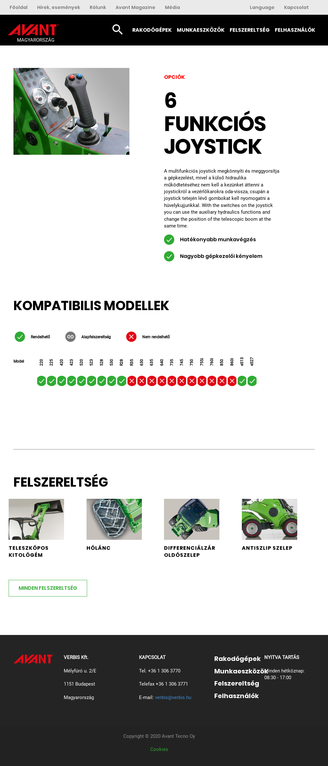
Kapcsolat (296, 7)
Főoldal (19, 7)
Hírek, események (58, 7)
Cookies (159, 749)
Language (262, 7)
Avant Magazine (135, 7)
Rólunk (98, 7)
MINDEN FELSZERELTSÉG (48, 588)
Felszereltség (250, 30)
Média (172, 7)
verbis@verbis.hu (173, 697)
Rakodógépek (152, 30)
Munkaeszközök (201, 30)
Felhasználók (295, 30)
